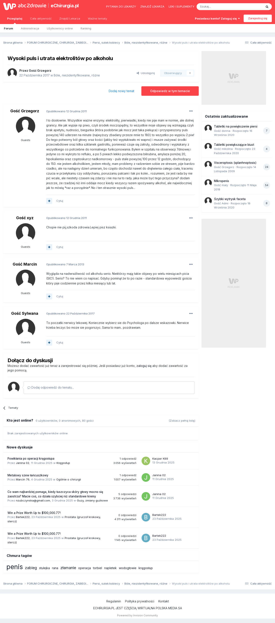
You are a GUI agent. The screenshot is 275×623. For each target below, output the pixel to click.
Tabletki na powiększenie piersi (235, 126)
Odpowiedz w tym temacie (170, 91)
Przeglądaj (14, 20)
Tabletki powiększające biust (234, 144)
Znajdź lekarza (152, 6)
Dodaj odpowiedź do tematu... (51, 387)
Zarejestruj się (257, 18)
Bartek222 (23, 517)
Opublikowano (66, 111)
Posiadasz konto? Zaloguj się (217, 18)
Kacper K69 (160, 458)
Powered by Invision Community (137, 615)
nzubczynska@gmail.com (33, 500)
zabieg (31, 567)
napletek (110, 568)
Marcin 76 (22, 479)
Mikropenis (221, 181)
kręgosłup (146, 568)
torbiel (97, 568)
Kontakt (163, 601)
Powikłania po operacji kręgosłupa (31, 458)
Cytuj (59, 200)
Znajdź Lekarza (69, 18)
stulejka (44, 568)
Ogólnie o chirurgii (68, 479)
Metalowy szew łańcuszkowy (28, 475)
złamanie (68, 567)
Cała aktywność (41, 18)
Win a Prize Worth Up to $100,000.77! (34, 513)
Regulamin (113, 601)
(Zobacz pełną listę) (182, 420)
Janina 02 (22, 463)
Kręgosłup (63, 463)
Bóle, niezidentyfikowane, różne (77, 75)
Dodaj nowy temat (121, 91)
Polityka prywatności (139, 601)
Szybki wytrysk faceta (230, 199)
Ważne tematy (97, 18)
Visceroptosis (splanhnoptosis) (235, 162)
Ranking (86, 28)
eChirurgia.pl (65, 5)
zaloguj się (143, 366)
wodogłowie (127, 568)
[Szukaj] (219, 6)
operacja (84, 568)
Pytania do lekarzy (121, 6)
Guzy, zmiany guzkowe (92, 500)
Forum (8, 28)
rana (55, 568)
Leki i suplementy (181, 6)
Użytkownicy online (60, 28)
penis (14, 567)
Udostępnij (146, 73)
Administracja (30, 28)
